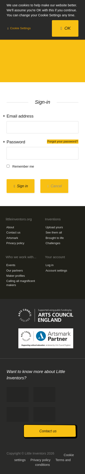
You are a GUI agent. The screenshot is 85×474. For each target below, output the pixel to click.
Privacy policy (15, 243)
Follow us (18, 414)
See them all (54, 232)
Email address (20, 116)
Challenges (53, 243)
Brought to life (55, 238)
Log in (49, 265)
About (10, 227)
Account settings (56, 270)
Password (42, 142)
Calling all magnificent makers (20, 283)
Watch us (44, 414)
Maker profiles (15, 275)
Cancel (54, 186)
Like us (18, 394)
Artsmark (12, 238)
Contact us (13, 232)
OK (66, 28)
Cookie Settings (19, 28)
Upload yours (54, 227)
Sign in (21, 186)
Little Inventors (42, 63)
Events (10, 265)
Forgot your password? (62, 141)
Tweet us (44, 394)
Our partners (14, 270)
